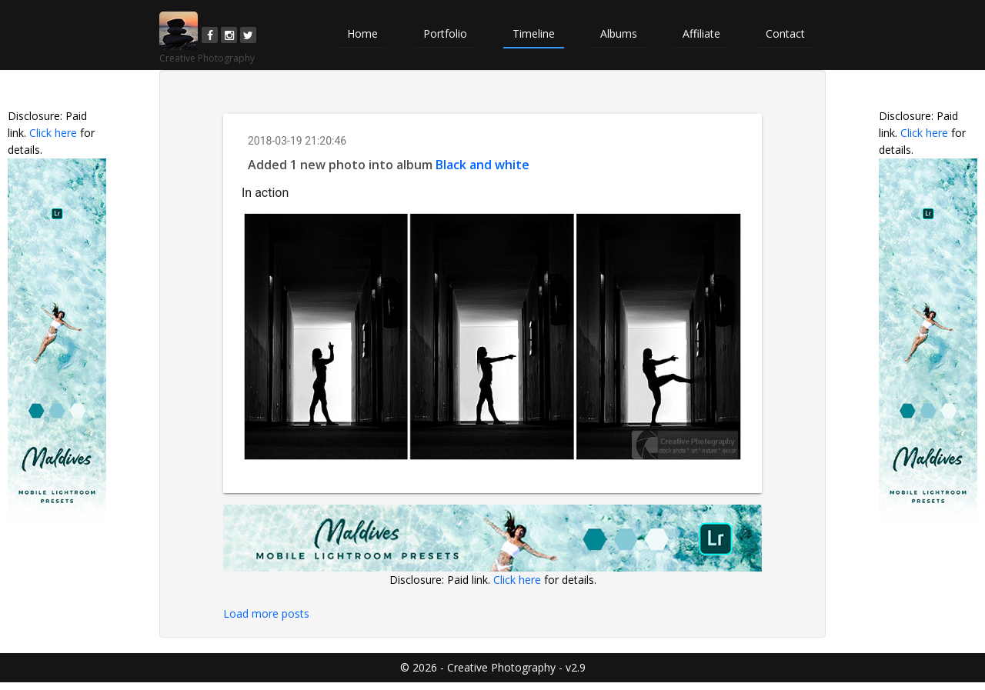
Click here (53, 132)
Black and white (482, 164)
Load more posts (266, 613)
